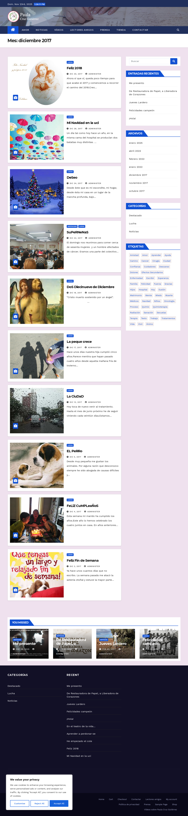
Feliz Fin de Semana (83, 560)
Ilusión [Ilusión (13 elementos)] (162, 289)
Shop (174, 804)
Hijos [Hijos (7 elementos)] (132, 289)
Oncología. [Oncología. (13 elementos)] (169, 301)
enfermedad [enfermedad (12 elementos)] (136, 278)
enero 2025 (136, 142)
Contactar (140, 30)
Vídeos (59, 30)
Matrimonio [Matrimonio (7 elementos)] (136, 295)
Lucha (70, 62)
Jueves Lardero (138, 102)
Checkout (122, 799)
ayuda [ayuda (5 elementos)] (168, 255)
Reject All (39, 803)
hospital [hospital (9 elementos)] (143, 289)
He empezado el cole (79, 741)
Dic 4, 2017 (75, 512)
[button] (178, 30)
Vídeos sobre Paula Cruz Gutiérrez (160, 809)
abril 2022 (135, 150)
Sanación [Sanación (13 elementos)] (148, 312)
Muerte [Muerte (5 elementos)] (169, 295)
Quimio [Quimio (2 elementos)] (145, 307)
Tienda (121, 30)
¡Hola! (132, 118)
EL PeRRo (74, 451)
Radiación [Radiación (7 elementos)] (135, 312)
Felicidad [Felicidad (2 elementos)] (145, 284)
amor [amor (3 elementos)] (145, 255)
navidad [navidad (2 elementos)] (146, 301)
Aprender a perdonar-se (81, 733)
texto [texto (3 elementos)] (144, 318)
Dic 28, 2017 (76, 129)
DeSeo (72, 177)
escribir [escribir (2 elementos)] (150, 278)
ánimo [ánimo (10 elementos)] (149, 324)
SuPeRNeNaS (77, 232)
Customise (19, 803)
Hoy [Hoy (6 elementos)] (153, 289)
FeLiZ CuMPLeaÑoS (82, 506)
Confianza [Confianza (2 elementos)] (135, 266)
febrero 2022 (137, 158)
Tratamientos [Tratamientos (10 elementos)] (168, 318)
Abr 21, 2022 (65, 649)
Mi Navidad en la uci (83, 123)
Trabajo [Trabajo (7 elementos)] (154, 318)
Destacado (72, 226)
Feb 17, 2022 (151, 649)
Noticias (42, 30)
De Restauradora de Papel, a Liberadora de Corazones (71, 645)
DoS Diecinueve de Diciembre (90, 287)
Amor (25, 30)
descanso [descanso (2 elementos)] (164, 266)
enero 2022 (136, 166)
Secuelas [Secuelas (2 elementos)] (161, 312)
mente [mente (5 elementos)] (148, 295)
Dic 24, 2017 (76, 183)
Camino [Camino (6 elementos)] (134, 261)
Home (101, 799)
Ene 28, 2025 (22, 649)
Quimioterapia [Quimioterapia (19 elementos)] (160, 307)
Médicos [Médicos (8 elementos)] (134, 301)
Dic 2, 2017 (75, 566)
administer (93, 74)
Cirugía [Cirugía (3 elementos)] (155, 261)
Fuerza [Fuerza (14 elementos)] (157, 284)
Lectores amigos (82, 30)
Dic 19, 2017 (76, 293)
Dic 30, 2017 (76, 74)
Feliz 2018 (74, 68)
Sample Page (161, 804)
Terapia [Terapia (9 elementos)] (133, 318)
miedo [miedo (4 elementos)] (159, 295)
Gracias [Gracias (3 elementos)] (168, 284)
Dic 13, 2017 (76, 402)
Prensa (105, 30)
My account (171, 799)
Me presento (136, 83)
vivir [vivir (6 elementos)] (140, 324)
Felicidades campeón (142, 110)
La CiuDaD (75, 396)
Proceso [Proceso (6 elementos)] (134, 307)
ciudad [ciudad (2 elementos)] (166, 261)
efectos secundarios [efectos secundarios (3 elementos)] (152, 272)
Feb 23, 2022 (109, 649)
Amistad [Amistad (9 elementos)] (134, 255)
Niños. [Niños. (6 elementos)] (157, 301)
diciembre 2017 (138, 175)
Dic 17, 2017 (76, 347)
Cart (111, 799)
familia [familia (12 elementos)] (133, 284)
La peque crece (79, 342)
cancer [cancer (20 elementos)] (145, 261)
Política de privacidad (129, 804)
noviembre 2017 (138, 183)
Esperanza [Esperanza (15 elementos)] (163, 278)
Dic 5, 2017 (75, 457)
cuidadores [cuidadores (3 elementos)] (150, 266)
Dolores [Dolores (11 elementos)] (134, 272)
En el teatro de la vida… (81, 726)
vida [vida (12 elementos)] (132, 324)
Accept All (59, 803)
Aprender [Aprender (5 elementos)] (156, 255)
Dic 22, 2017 (76, 238)
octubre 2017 (137, 191)
